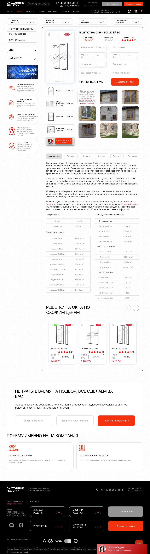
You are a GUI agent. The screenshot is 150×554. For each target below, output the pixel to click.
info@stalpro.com (72, 6)
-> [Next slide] (136, 308)
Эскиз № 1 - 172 (59, 348)
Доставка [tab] (71, 156)
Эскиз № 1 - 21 (119, 348)
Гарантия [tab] (117, 156)
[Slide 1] (57, 81)
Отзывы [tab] (101, 156)
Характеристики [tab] (54, 156)
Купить (65, 356)
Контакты (76, 11)
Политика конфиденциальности (18, 539)
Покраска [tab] (132, 156)
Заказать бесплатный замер (63, 141)
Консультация (112, 4)
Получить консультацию (116, 420)
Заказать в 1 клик (124, 82)
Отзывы (41, 11)
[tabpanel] (92, 232)
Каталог (19, 11)
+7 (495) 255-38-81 (67, 2)
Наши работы (52, 11)
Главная (9, 11)
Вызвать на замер (133, 4)
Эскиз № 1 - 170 (89, 348)
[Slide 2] (63, 81)
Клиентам (65, 11)
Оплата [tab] (86, 156)
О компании (30, 11)
